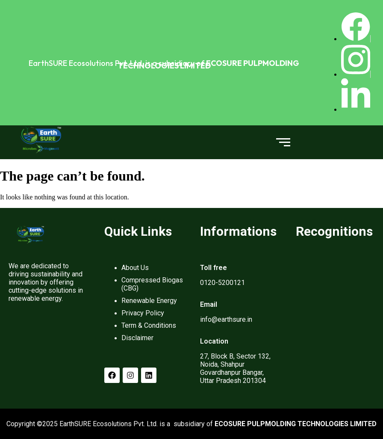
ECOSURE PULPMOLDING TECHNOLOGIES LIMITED (209, 64)
